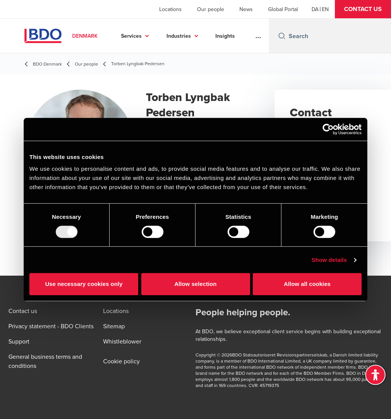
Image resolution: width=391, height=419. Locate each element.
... (258, 36)
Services (131, 36)
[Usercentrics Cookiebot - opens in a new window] (328, 129)
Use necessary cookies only (84, 284)
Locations (170, 9)
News (246, 9)
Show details (329, 260)
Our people (210, 9)
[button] (363, 9)
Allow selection (195, 284)
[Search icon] (282, 36)
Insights (225, 36)
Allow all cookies (307, 284)
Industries (178, 36)
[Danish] (315, 9)
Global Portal (283, 9)
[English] (325, 9)
